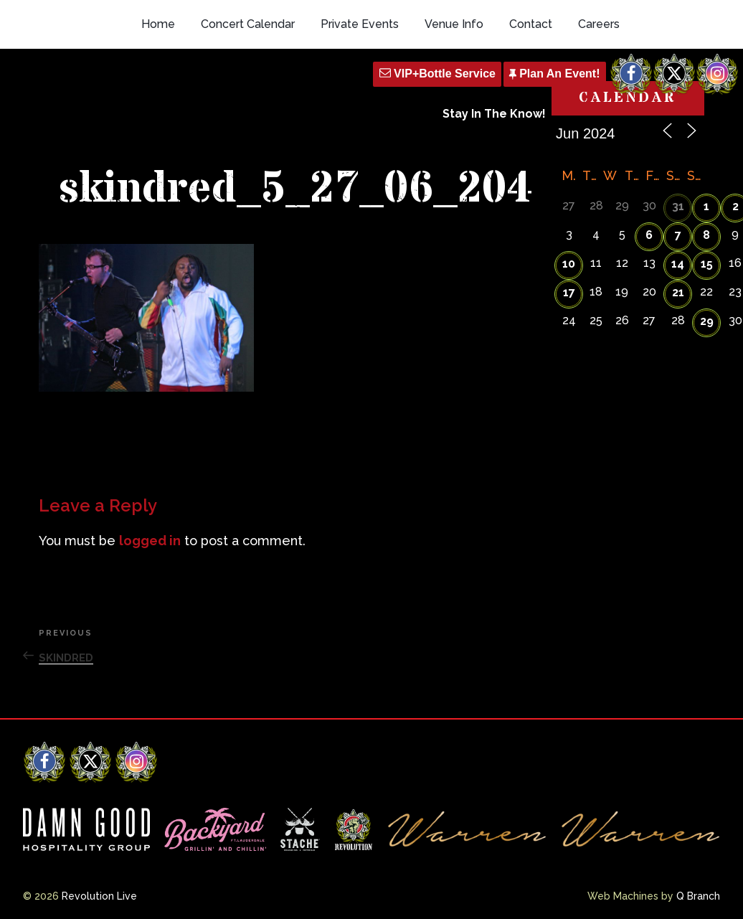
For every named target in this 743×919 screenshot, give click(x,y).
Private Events (360, 24)
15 (707, 263)
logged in (150, 540)
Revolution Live (99, 896)
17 (569, 292)
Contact (530, 24)
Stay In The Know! (494, 114)
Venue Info (454, 24)
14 (677, 263)
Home (158, 24)
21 (678, 292)
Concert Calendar (248, 24)
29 (707, 321)
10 (568, 263)
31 (678, 206)
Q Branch (698, 896)
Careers (599, 24)
